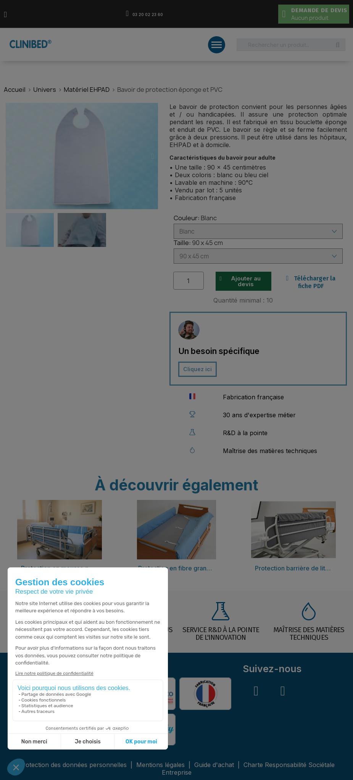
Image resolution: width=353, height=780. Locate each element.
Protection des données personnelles (74, 765)
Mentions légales (161, 765)
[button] (11, 156)
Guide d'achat (214, 765)
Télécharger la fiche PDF (311, 282)
